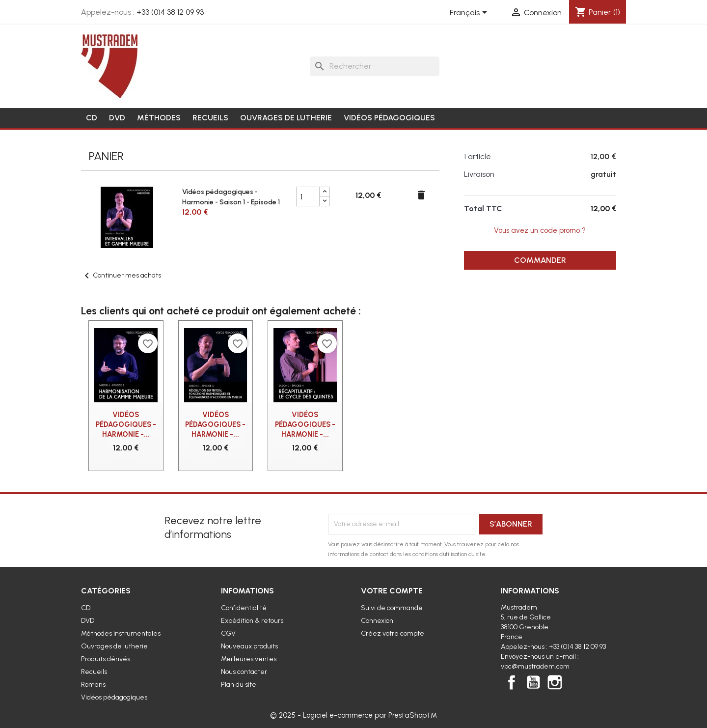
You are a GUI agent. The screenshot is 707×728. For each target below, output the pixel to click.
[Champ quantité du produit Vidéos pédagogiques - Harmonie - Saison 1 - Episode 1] (308, 196)
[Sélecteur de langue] (470, 13)
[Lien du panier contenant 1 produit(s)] (597, 12)
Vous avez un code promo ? (540, 230)
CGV (228, 633)
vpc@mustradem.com (535, 666)
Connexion (377, 620)
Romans (93, 684)
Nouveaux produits (249, 646)
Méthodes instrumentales (121, 633)
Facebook (511, 682)
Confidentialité (244, 608)
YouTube (533, 682)
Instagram (555, 682)
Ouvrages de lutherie (286, 117)
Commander (540, 260)
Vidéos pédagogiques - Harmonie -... (126, 424)
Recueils (210, 117)
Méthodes (159, 117)
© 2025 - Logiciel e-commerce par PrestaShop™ (353, 715)
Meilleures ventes (248, 659)
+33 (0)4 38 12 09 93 (170, 12)
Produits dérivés (105, 659)
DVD (117, 117)
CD (91, 117)
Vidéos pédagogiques (389, 117)
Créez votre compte (392, 633)
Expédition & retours (252, 620)
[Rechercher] (374, 66)
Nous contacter (244, 672)
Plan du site (238, 684)
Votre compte (392, 590)
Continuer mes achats (121, 275)
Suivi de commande (392, 608)
